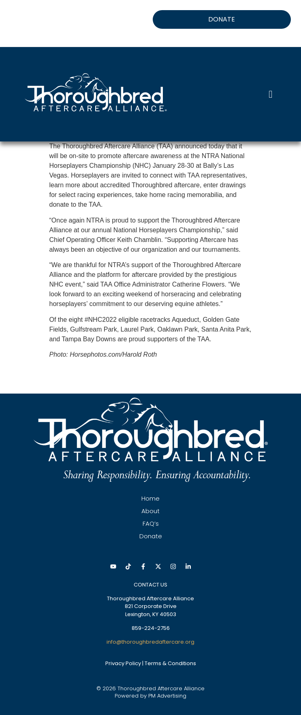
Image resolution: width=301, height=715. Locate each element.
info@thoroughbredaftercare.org (150, 642)
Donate (150, 536)
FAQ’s (151, 523)
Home (150, 498)
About (150, 511)
